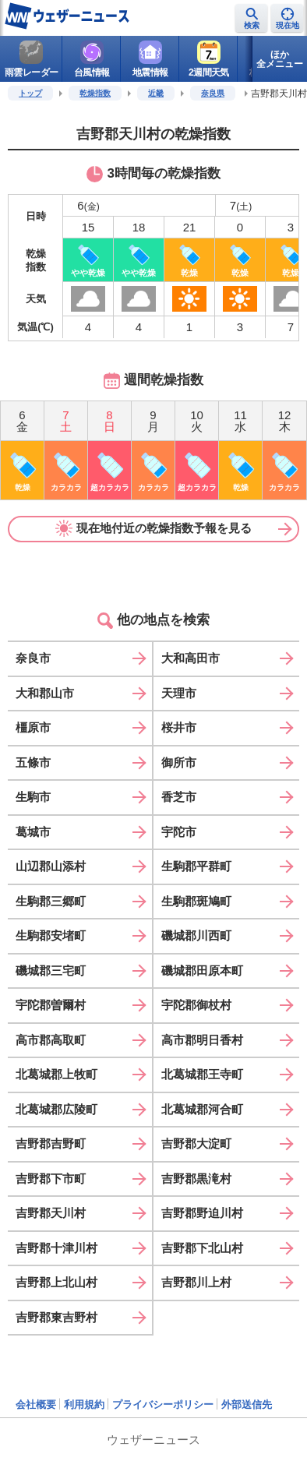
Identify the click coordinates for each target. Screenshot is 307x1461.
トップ (30, 93)
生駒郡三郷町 (51, 901)
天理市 (178, 693)
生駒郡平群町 (196, 866)
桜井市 (178, 727)
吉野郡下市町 (51, 1178)
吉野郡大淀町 (196, 1143)
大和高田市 (190, 658)
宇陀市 (178, 831)
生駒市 (33, 796)
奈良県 (212, 93)
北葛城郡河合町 (202, 1109)
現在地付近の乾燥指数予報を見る (153, 528)
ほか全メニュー (279, 59)
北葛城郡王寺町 (202, 1074)
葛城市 (33, 831)
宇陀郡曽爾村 (51, 1004)
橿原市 (33, 727)
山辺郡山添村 (51, 866)
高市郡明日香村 (202, 1039)
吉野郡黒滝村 (196, 1178)
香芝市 (178, 796)
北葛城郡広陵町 (56, 1109)
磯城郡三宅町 (51, 970)
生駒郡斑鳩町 (196, 901)
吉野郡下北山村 (202, 1248)
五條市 (33, 762)
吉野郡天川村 (51, 1212)
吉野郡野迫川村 (202, 1212)
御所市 (178, 762)
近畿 (156, 93)
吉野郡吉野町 (51, 1143)
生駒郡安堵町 (51, 935)
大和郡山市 (45, 693)
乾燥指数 (95, 93)
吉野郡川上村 (196, 1282)
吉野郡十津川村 (56, 1248)
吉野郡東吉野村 (56, 1317)
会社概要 (36, 1404)
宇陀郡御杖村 (196, 1004)
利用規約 (84, 1404)
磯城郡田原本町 (202, 970)
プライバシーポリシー (162, 1404)
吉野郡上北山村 (56, 1282)
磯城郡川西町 (196, 935)
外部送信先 (246, 1404)
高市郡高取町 (51, 1039)
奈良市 (33, 658)
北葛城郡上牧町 (56, 1074)
